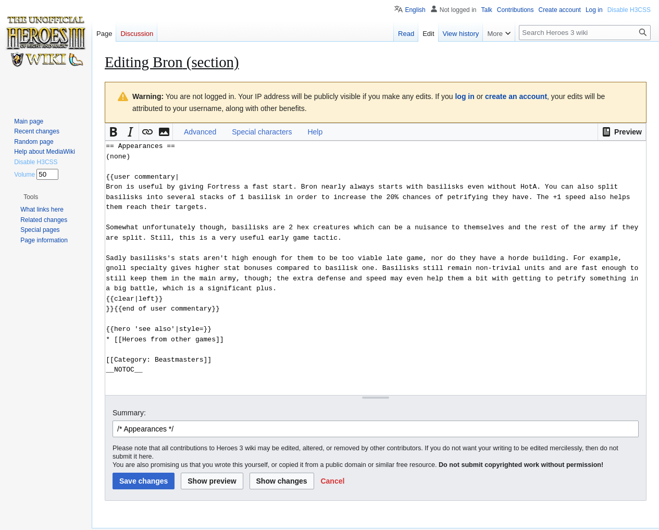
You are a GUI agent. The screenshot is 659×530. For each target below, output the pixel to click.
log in (464, 96)
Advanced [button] (200, 132)
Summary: (129, 413)
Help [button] (314, 132)
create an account (516, 96)
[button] (621, 132)
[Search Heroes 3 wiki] (585, 32)
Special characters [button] (262, 132)
